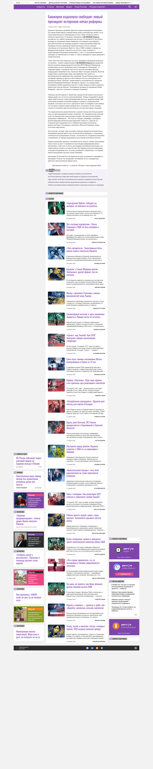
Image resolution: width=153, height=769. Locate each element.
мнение (19, 580)
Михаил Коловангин (98, 242)
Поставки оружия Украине (100, 3)
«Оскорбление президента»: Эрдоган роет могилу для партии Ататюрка (85, 456)
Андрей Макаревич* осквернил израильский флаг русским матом (70, 174)
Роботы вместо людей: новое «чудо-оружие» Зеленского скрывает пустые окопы (83, 589)
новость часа (22, 561)
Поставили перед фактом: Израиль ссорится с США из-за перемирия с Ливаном (82, 502)
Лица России (87, 7)
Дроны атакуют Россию (55, 3)
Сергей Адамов (100, 494)
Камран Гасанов (99, 470)
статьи (51, 199)
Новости (47, 7)
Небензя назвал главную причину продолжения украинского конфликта (34, 609)
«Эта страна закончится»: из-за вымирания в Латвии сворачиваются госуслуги (82, 652)
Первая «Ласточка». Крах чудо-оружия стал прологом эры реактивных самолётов (85, 417)
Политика (31, 602)
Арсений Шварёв (99, 560)
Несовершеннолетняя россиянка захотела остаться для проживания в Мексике (35, 723)
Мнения (66, 7)
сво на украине (118, 688)
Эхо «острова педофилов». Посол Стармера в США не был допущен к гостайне (82, 227)
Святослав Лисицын (98, 605)
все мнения (38, 595)
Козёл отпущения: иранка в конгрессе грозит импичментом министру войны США (85, 629)
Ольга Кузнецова (99, 581)
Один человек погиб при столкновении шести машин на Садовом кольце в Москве (75, 179)
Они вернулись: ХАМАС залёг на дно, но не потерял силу (28, 704)
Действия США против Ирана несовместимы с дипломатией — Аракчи (34, 649)
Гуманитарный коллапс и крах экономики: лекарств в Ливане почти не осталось (85, 333)
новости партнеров (56, 193)
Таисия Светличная (99, 749)
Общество (31, 679)
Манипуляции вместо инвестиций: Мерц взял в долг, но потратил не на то (28, 741)
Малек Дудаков (100, 644)
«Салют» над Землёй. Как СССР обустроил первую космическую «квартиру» (81, 373)
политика (20, 619)
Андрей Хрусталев (99, 326)
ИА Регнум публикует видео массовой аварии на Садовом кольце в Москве (28, 568)
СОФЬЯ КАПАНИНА (21, 595)
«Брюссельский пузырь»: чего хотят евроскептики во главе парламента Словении (82, 544)
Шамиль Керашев (99, 347)
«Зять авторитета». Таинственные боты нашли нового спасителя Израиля (84, 249)
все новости (19, 574)
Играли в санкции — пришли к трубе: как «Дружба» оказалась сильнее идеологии (85, 713)
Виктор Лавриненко (98, 667)
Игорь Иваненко (100, 218)
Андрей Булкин (100, 431)
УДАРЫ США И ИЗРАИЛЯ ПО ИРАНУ (26, 634)
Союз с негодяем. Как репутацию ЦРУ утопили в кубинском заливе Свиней (83, 567)
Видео (75, 7)
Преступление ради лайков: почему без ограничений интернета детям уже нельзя (28, 587)
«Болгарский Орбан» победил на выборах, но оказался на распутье (81, 204)
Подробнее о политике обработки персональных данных (105, 754)
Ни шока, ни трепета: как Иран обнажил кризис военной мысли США (84, 674)
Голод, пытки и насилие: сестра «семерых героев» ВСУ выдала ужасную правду (85, 734)
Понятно (131, 754)
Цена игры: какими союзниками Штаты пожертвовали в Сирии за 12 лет (84, 396)
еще (136, 722)
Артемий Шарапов (99, 389)
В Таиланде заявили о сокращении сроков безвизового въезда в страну (34, 686)
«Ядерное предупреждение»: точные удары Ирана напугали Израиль (28, 626)
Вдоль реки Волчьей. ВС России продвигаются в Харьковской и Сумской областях (84, 478)
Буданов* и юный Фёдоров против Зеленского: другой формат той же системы (82, 290)
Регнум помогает (103, 7)
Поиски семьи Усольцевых (77, 3)
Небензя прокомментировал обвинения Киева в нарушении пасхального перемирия (76, 185)
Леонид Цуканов (99, 263)
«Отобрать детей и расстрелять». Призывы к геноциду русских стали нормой (28, 666)
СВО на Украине (37, 3)
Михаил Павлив (100, 305)
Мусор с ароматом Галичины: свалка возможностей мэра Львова (83, 312)
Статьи (56, 7)
